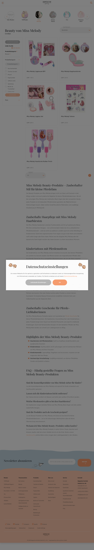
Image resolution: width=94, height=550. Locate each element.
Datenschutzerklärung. (70, 276)
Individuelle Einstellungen (38, 282)
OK (60, 282)
